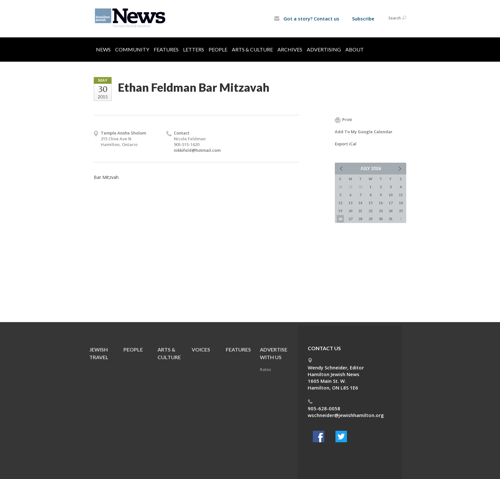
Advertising (324, 49)
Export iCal (346, 144)
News (103, 49)
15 (370, 203)
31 (391, 219)
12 (340, 203)
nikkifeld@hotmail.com (197, 150)
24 (391, 211)
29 (370, 219)
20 (350, 211)
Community (132, 49)
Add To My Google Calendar (364, 132)
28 (360, 219)
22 (370, 211)
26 (340, 219)
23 (381, 211)
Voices (201, 349)
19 (340, 211)
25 (401, 211)
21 (360, 211)
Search (397, 18)
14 (360, 203)
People (218, 49)
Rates (265, 369)
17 (391, 203)
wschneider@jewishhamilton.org (346, 415)
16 (381, 203)
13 (350, 203)
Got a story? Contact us (306, 18)
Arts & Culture (252, 49)
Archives (289, 49)
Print (343, 120)
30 (381, 219)
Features (166, 49)
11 (401, 195)
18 (401, 203)
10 (391, 195)
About (354, 49)
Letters (193, 49)
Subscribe (363, 18)
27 (350, 219)
